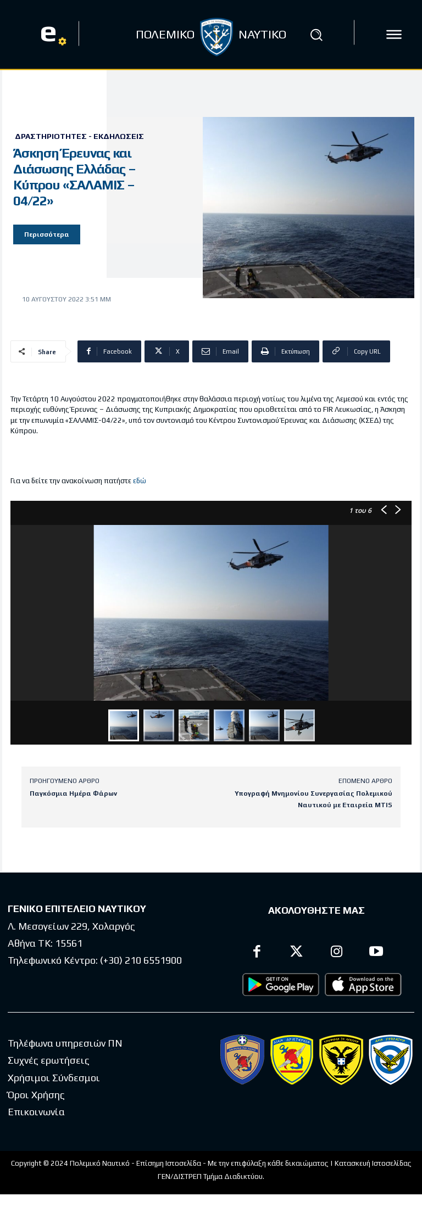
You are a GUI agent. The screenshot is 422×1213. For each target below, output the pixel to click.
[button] (316, 34)
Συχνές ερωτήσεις (49, 1060)
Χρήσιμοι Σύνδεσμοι (54, 1077)
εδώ (139, 481)
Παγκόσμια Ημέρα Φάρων (73, 793)
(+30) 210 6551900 (141, 960)
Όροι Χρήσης (36, 1094)
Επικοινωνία (36, 1111)
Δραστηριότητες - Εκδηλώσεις (79, 136)
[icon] (394, 34)
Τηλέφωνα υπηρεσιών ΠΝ (65, 1043)
